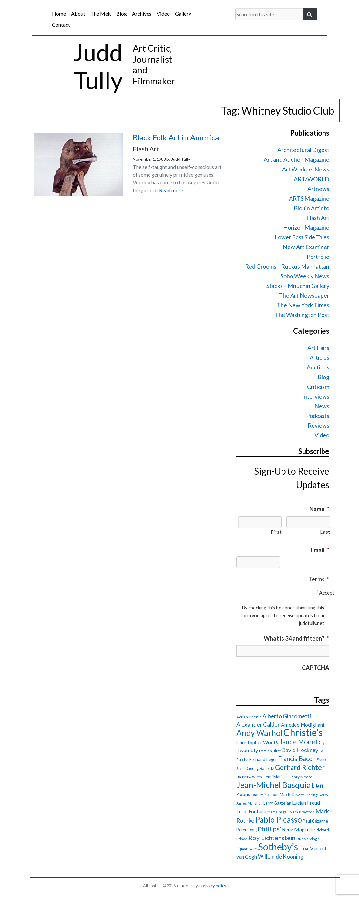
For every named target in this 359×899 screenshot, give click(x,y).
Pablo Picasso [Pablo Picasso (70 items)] (278, 819)
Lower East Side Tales (302, 237)
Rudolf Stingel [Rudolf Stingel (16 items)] (308, 838)
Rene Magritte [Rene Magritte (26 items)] (298, 829)
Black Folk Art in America (176, 137)
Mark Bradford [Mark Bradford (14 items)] (302, 812)
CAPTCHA (315, 667)
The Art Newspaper (304, 295)
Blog (121, 13)
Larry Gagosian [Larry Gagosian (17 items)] (277, 803)
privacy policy (213, 885)
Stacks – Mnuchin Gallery (297, 285)
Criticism (318, 386)
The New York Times (303, 305)
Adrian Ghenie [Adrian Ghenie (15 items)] (249, 717)
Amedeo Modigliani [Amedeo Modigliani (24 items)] (302, 725)
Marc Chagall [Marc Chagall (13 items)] (278, 812)
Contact (61, 24)
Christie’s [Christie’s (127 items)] (303, 732)
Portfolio (318, 256)
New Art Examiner (306, 246)
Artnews (318, 188)
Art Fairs (318, 347)
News (321, 406)
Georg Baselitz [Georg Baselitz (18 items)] (260, 768)
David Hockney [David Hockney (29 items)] (300, 750)
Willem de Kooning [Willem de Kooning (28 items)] (280, 856)
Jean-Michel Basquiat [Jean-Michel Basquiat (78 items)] (275, 785)
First (276, 532)
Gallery (183, 13)
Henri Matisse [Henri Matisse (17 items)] (275, 776)
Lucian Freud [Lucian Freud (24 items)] (306, 803)
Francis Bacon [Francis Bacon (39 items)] (297, 758)
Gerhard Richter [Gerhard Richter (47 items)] (300, 767)
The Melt (100, 13)
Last (325, 532)
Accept (326, 592)
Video (163, 13)
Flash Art (317, 217)
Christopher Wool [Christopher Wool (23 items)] (255, 742)
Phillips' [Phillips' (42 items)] (269, 829)
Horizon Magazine (306, 227)
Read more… (173, 190)
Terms (319, 579)
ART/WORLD (311, 178)
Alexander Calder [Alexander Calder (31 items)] (258, 724)
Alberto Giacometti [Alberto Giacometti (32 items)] (286, 715)
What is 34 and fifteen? (296, 638)
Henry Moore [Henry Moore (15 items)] (300, 777)
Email (320, 550)
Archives (141, 13)
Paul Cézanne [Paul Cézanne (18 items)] (315, 821)
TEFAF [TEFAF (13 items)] (304, 849)
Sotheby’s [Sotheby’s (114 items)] (278, 846)
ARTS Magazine (309, 198)
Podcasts (317, 415)
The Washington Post (302, 314)
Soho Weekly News (305, 276)
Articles (319, 357)
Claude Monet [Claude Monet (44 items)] (297, 742)
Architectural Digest (303, 149)
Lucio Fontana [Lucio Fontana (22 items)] (251, 811)
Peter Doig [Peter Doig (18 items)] (246, 829)
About (78, 13)
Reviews (318, 425)
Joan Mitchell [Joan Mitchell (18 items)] (282, 794)
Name (319, 508)
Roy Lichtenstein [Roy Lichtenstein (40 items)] (271, 837)
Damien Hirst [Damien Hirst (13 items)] (270, 751)
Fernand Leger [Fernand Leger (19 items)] (263, 759)
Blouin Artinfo (311, 208)
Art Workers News (305, 169)
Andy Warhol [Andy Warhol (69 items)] (259, 733)
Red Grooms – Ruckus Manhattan (287, 266)
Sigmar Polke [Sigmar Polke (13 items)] (246, 849)
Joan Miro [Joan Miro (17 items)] (260, 794)
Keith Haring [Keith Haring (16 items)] (306, 794)
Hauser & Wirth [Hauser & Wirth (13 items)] (249, 777)
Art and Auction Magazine (296, 159)
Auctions (318, 367)
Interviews (315, 396)
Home (59, 13)
